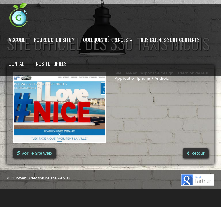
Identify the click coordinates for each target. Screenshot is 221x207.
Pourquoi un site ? (54, 39)
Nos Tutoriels (51, 63)
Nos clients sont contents (170, 39)
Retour (195, 153)
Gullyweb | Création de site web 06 (40, 178)
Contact (18, 63)
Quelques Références (107, 39)
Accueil (17, 39)
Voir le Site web (34, 153)
